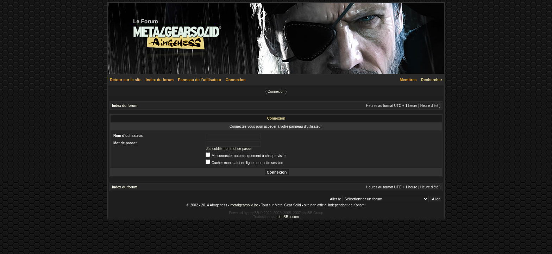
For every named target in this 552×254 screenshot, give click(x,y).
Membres (408, 80)
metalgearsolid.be (244, 205)
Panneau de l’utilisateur (199, 80)
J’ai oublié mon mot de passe (229, 149)
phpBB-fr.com (288, 217)
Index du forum (160, 80)
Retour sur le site (126, 80)
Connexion (236, 80)
